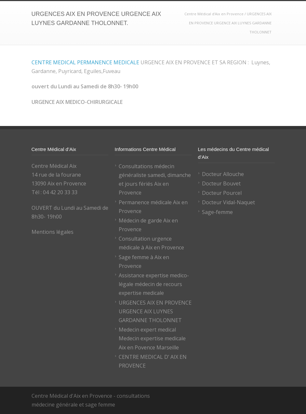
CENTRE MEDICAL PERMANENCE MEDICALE (85, 62)
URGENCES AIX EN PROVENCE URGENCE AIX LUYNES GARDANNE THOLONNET (155, 311)
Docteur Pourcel (222, 192)
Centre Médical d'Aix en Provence (214, 13)
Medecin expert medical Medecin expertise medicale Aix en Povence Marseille (152, 338)
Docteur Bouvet (221, 183)
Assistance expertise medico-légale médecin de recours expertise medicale (154, 284)
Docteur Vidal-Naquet (228, 202)
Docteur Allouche (223, 174)
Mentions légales (52, 231)
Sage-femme (217, 212)
